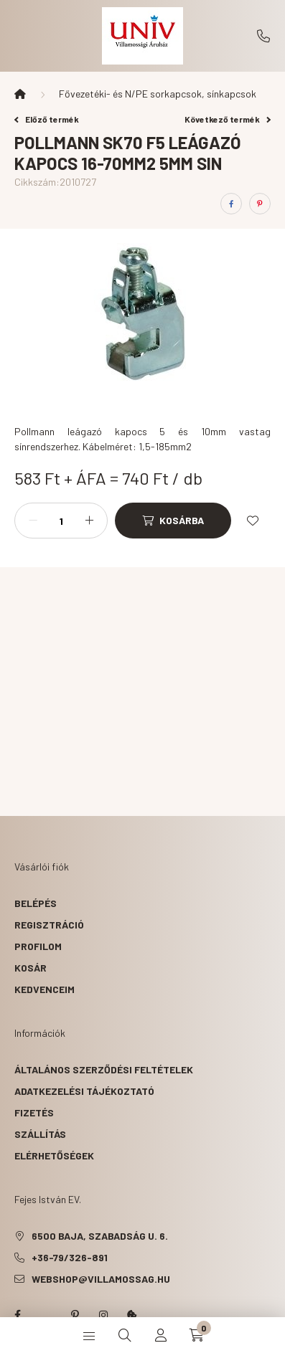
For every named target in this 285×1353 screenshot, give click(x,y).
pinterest (74, 1315)
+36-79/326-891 (263, 36)
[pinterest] (260, 203)
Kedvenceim (44, 989)
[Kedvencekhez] (252, 520)
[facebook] (231, 203)
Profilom (38, 946)
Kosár (30, 968)
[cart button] (196, 1335)
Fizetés (34, 1112)
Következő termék (227, 119)
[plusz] (89, 520)
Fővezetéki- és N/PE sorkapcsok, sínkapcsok (157, 93)
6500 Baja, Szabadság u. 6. (100, 1236)
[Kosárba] (173, 520)
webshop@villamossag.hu (101, 1279)
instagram (103, 1315)
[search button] (125, 1335)
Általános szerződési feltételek (103, 1069)
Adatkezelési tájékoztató (84, 1091)
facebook (17, 1315)
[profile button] (160, 1335)
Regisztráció (49, 924)
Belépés (35, 903)
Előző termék (46, 119)
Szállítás (40, 1134)
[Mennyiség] (61, 520)
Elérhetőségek (54, 1155)
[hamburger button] (89, 1335)
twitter (46, 1315)
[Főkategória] (20, 94)
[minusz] (33, 520)
